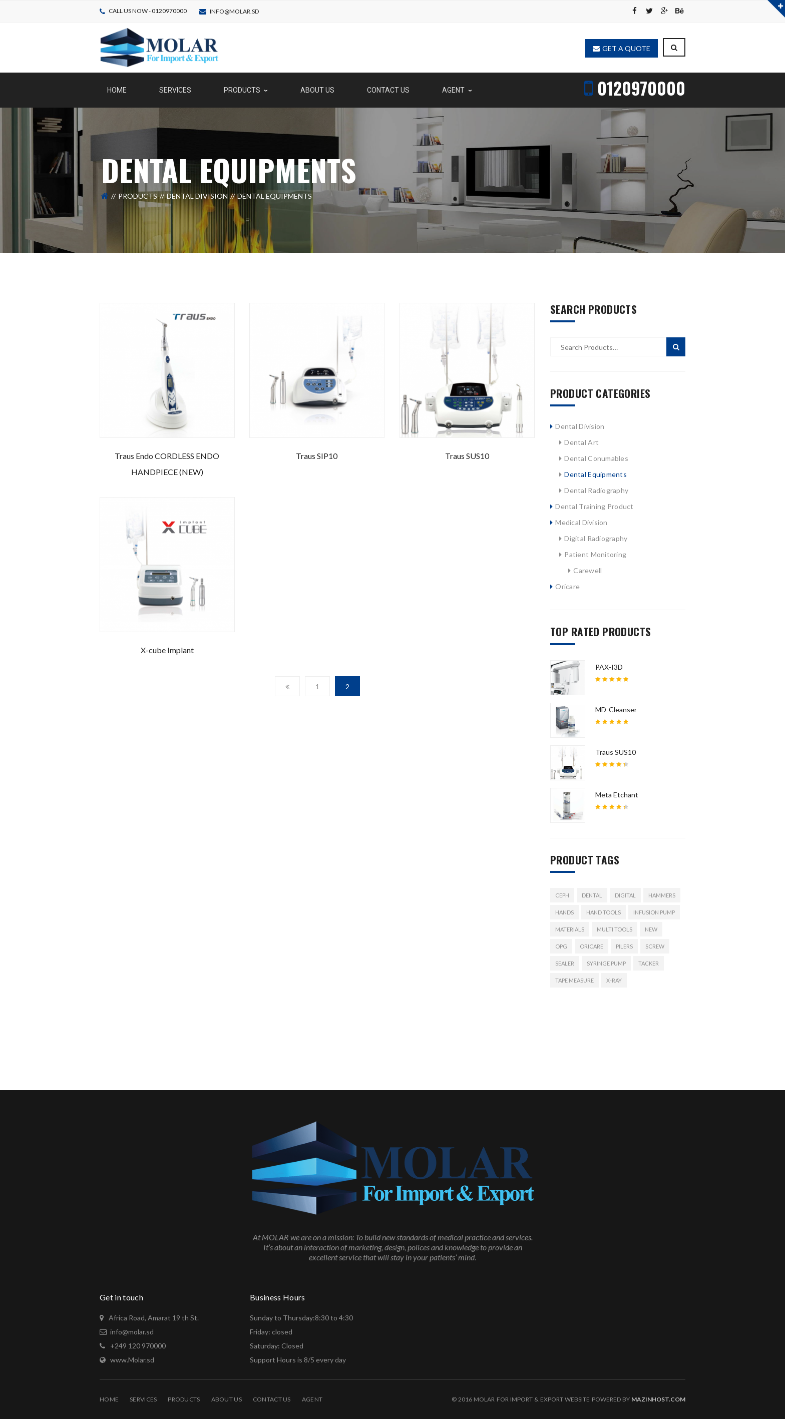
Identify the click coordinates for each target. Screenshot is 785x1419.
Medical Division (581, 522)
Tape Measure (574, 980)
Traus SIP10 (316, 455)
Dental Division (197, 196)
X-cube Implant (167, 650)
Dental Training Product (594, 506)
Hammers (661, 895)
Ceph (562, 895)
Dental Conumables (596, 458)
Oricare (567, 586)
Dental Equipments (595, 474)
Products (137, 196)
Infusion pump (654, 912)
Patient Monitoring (595, 554)
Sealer (564, 963)
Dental (592, 895)
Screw (654, 946)
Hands (564, 912)
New (651, 929)
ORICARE (591, 946)
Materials (569, 929)
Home (109, 1399)
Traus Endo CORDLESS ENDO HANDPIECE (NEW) (167, 464)
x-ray (614, 980)
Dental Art (581, 442)
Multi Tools (614, 929)
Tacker (648, 963)
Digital (625, 895)
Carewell (587, 570)
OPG (561, 946)
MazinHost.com (658, 1399)
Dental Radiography (596, 490)
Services (143, 1399)
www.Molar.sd (132, 1359)
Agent (312, 1399)
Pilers (624, 946)
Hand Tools (603, 912)
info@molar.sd (234, 11)
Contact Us (272, 1399)
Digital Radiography (595, 538)
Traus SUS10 (467, 455)
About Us (226, 1399)
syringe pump (606, 963)
